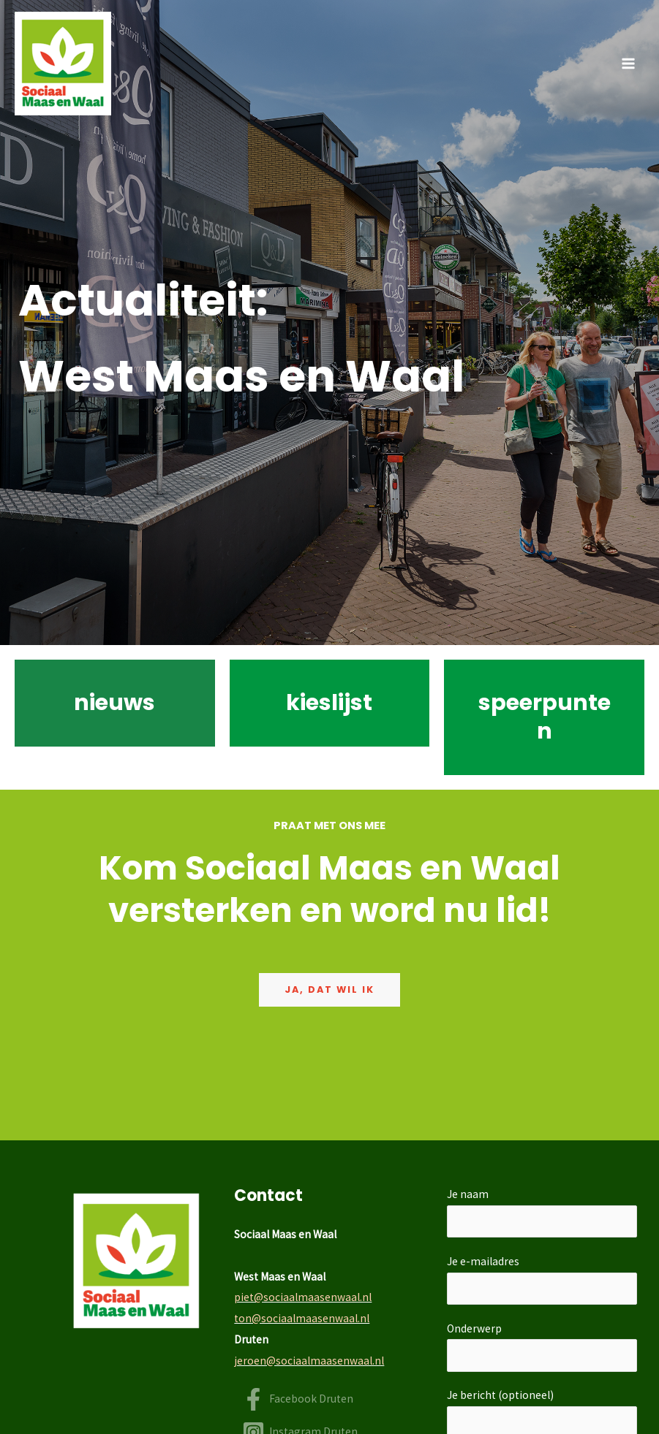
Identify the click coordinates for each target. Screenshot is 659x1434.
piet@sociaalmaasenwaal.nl (303, 1297)
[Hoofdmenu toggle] (628, 63)
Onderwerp (542, 1347)
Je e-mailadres (542, 1279)
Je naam (542, 1212)
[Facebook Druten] (297, 1399)
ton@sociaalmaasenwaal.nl (301, 1318)
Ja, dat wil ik (329, 989)
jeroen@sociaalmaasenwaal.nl (309, 1361)
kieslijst (329, 702)
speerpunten (544, 717)
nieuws (114, 702)
